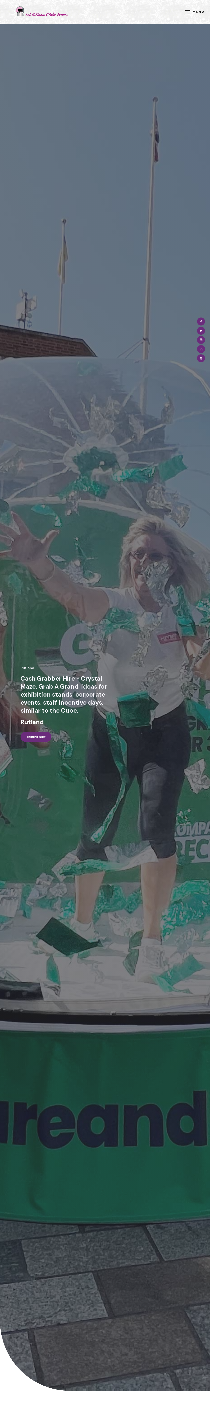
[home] (41, 11)
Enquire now (36, 737)
